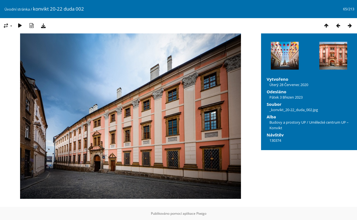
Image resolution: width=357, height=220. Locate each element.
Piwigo (201, 213)
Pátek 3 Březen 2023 (286, 97)
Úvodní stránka (17, 9)
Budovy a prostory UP (287, 122)
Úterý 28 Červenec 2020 (288, 84)
